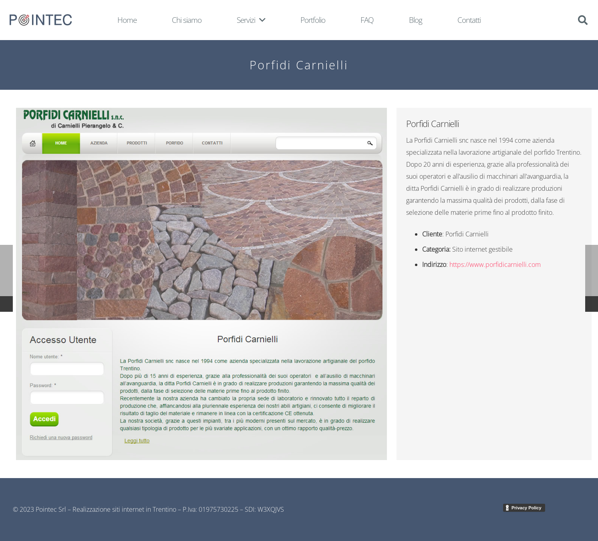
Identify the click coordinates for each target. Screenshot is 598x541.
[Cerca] (582, 20)
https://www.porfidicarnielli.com (495, 264)
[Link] (41, 20)
